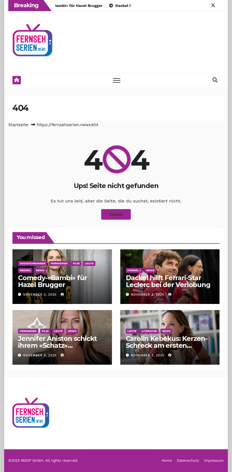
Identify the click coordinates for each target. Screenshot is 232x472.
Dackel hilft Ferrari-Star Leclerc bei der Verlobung (168, 281)
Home (167, 460)
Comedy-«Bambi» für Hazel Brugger (52, 281)
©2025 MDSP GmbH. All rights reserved (42, 460)
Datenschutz (188, 460)
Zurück (116, 214)
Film (76, 263)
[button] (215, 80)
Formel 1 (134, 270)
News (40, 270)
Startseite (18, 124)
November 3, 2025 (40, 294)
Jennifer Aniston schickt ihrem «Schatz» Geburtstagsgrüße (57, 345)
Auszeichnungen (32, 263)
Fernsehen (59, 263)
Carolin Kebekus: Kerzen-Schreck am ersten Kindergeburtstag (166, 345)
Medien (25, 270)
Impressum (214, 460)
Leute (89, 263)
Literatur (149, 331)
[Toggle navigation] (117, 80)
